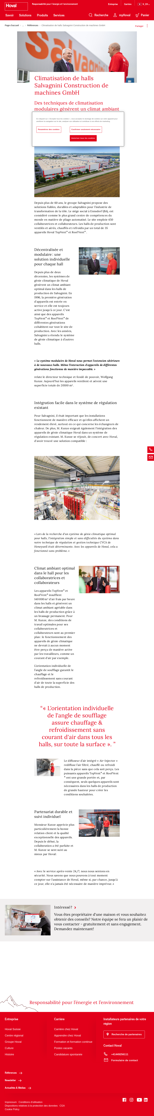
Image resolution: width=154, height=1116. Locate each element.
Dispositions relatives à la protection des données (31, 1105)
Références (32, 25)
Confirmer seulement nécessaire (85, 129)
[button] (124, 1034)
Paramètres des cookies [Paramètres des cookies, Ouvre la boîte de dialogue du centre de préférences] (49, 129)
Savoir (9, 15)
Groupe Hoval (13, 1041)
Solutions (25, 15)
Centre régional (14, 1035)
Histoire (9, 1054)
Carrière (127, 4)
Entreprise (113, 4)
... (23, 25)
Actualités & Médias (19, 1088)
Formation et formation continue (73, 1041)
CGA (62, 1105)
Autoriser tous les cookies (83, 138)
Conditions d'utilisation (31, 1102)
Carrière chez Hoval (66, 1029)
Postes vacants (63, 1048)
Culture (9, 1048)
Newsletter (14, 1080)
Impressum (11, 1102)
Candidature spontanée (68, 1054)
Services (59, 15)
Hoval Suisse (13, 1029)
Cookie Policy (12, 1109)
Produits (42, 15)
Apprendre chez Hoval (67, 1035)
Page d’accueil (12, 25)
